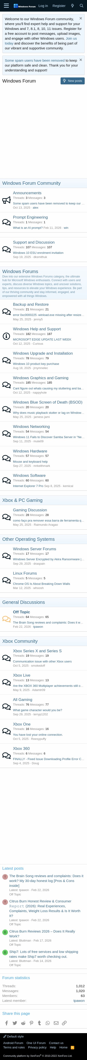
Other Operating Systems (28, 539)
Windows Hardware (30, 451)
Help (53, 1047)
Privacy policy (37, 1047)
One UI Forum (35, 1043)
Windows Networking (31, 426)
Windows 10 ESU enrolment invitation (38, 253)
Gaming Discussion (30, 510)
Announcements (27, 193)
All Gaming (22, 699)
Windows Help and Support (37, 329)
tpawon (38, 626)
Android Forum (13, 1043)
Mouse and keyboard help (30, 461)
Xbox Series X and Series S (37, 651)
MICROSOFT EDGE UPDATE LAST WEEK (42, 339)
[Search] (81, 5)
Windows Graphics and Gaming (40, 378)
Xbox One (22, 724)
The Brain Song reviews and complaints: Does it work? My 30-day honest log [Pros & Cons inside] (46, 881)
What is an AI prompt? (28, 227)
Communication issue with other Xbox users (42, 661)
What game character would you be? (37, 710)
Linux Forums (25, 573)
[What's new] (72, 5)
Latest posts (13, 868)
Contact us (56, 1043)
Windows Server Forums (34, 549)
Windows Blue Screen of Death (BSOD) (48, 402)
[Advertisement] (43, 132)
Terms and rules (14, 1047)
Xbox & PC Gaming (22, 500)
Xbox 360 (21, 748)
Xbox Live (21, 675)
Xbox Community (20, 641)
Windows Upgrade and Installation (43, 353)
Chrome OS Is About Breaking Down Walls (41, 584)
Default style (13, 1036)
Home (63, 1047)
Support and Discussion (34, 242)
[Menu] (6, 6)
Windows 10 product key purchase (36, 364)
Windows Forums (20, 271)
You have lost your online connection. (38, 734)
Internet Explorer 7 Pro (28, 486)
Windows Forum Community (31, 183)
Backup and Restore (31, 304)
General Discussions (23, 602)
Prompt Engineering (30, 217)
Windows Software (29, 475)
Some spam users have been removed (35, 60)
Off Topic (21, 612)
